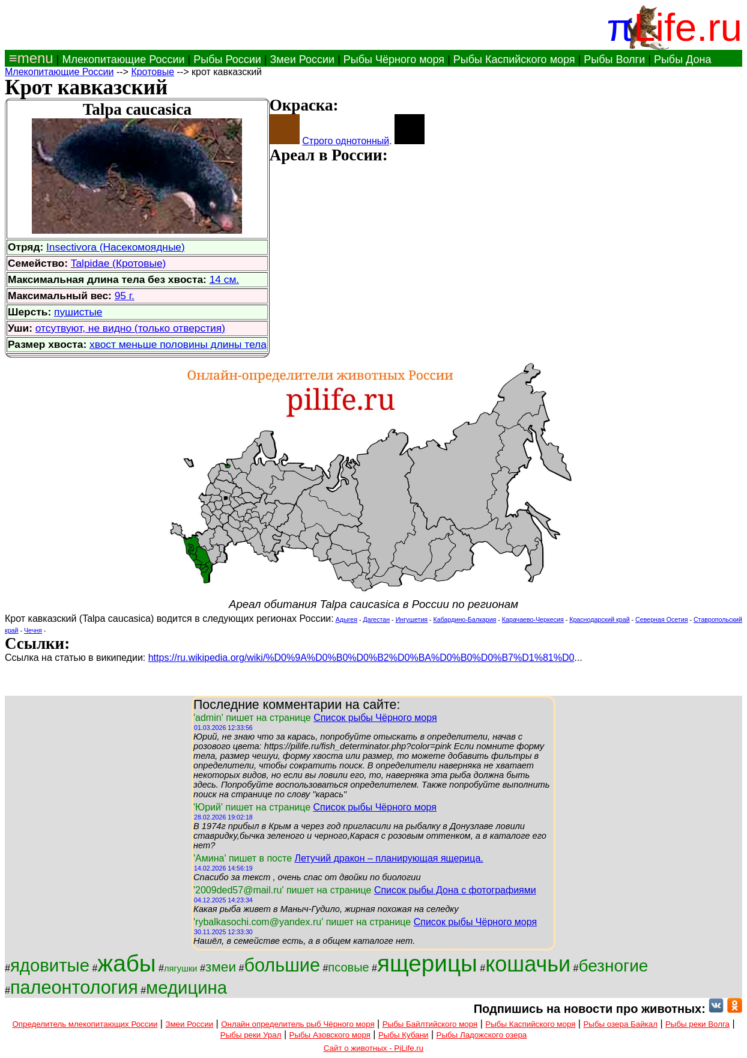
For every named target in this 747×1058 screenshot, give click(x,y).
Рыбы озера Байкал (620, 1024)
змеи (220, 966)
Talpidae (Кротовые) (118, 263)
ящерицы (427, 963)
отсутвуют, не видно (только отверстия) (130, 328)
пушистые (78, 312)
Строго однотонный (345, 141)
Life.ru (688, 27)
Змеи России (302, 59)
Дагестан (376, 619)
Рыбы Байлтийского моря (430, 1024)
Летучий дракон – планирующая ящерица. (388, 858)
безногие (613, 965)
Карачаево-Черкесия (533, 619)
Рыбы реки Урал (251, 1034)
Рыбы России (227, 59)
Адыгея (346, 619)
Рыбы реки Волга (697, 1024)
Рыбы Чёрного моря (393, 59)
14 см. (224, 279)
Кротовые (152, 72)
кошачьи (527, 964)
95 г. (125, 296)
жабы (126, 963)
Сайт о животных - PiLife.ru (373, 1048)
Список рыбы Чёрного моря (375, 718)
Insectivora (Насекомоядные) (115, 247)
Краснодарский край (599, 619)
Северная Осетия (661, 619)
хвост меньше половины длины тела (178, 344)
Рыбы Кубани (403, 1034)
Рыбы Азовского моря (329, 1034)
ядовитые (49, 965)
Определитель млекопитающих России (84, 1024)
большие (282, 965)
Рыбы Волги (614, 59)
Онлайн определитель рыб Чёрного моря (297, 1024)
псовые (348, 967)
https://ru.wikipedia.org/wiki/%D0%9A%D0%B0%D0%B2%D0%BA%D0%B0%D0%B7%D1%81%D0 (361, 657)
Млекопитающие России (123, 59)
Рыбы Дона (683, 59)
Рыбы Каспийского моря (514, 59)
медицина (186, 987)
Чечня (33, 630)
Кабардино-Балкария (465, 619)
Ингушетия (412, 619)
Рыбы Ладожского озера (482, 1034)
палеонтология (74, 987)
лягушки (181, 968)
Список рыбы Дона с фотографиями (455, 890)
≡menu (29, 58)
